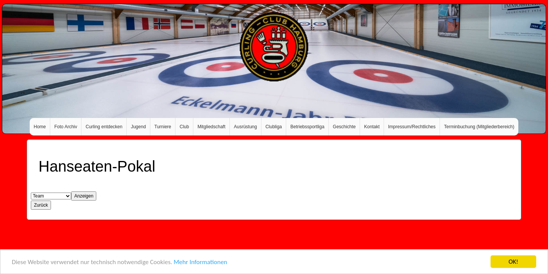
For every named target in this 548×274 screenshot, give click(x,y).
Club (184, 126)
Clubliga (273, 126)
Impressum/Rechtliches (412, 126)
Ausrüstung (245, 126)
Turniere (163, 126)
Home (40, 126)
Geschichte (344, 126)
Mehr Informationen (200, 262)
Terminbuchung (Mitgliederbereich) (479, 126)
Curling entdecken (104, 126)
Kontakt (372, 126)
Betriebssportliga (307, 126)
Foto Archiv (65, 126)
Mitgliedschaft (211, 126)
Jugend (138, 126)
